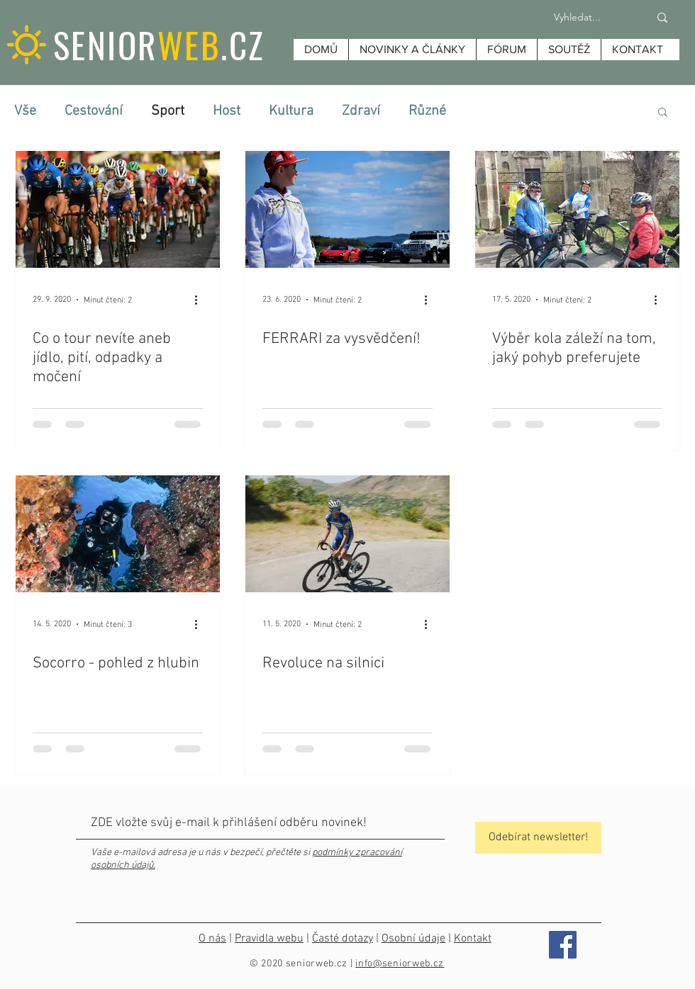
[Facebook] (563, 945)
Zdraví (361, 111)
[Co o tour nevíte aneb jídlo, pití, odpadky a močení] (118, 209)
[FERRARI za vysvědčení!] (347, 209)
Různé (427, 111)
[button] (662, 113)
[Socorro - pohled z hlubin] (118, 533)
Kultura (291, 111)
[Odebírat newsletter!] (538, 838)
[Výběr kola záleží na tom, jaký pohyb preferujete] (577, 209)
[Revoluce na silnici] (347, 533)
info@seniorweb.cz (399, 964)
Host (226, 111)
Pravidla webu (269, 939)
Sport (167, 111)
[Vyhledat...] (577, 17)
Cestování (94, 111)
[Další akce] (200, 299)
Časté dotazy (342, 939)
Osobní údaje (413, 939)
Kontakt (472, 939)
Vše (25, 111)
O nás (212, 939)
